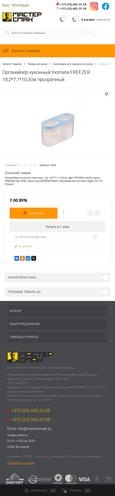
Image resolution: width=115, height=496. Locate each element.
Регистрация (20, 5)
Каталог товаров (21, 51)
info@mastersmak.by (34, 429)
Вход (5, 5)
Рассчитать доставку (30, 236)
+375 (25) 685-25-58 (73, 8)
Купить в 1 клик (57, 227)
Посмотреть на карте (21, 463)
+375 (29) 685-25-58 (73, 4)
